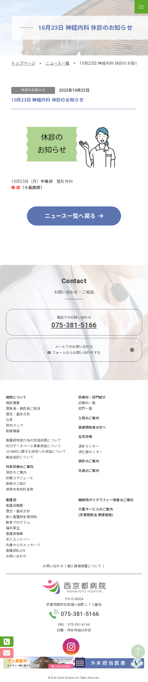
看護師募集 (14, 534)
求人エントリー (18, 539)
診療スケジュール (19, 478)
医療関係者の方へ (92, 427)
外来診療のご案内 (19, 467)
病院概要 (13, 403)
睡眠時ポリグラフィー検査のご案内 (105, 500)
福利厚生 (13, 528)
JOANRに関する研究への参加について (36, 452)
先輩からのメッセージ (23, 545)
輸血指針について (19, 457)
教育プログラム (18, 523)
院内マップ (14, 425)
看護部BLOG (15, 551)
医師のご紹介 (16, 484)
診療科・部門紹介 (92, 397)
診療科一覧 (86, 403)
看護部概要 (14, 506)
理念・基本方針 (18, 414)
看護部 (11, 500)
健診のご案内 (88, 461)
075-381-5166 (74, 325)
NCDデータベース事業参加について (33, 446)
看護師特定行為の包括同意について (33, 440)
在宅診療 (85, 437)
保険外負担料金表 (19, 489)
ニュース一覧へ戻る (74, 216)
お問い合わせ (16, 556)
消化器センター (90, 452)
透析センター (88, 446)
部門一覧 (85, 409)
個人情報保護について (84, 566)
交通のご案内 (88, 471)
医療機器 (13, 431)
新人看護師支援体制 (21, 517)
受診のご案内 (16, 472)
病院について (16, 397)
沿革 (9, 420)
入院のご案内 (88, 418)
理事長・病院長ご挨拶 (23, 409)
